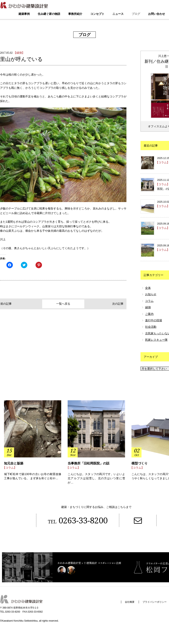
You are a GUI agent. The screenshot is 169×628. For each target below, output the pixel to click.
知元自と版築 (13, 463)
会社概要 (129, 602)
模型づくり (139, 463)
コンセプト (97, 13)
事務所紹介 (75, 13)
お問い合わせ (156, 13)
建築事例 (24, 13)
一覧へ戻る (63, 303)
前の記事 (8, 303)
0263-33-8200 (77, 520)
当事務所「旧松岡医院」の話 (88, 463)
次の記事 (117, 303)
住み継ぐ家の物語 (49, 13)
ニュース (118, 13)
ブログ (136, 13)
